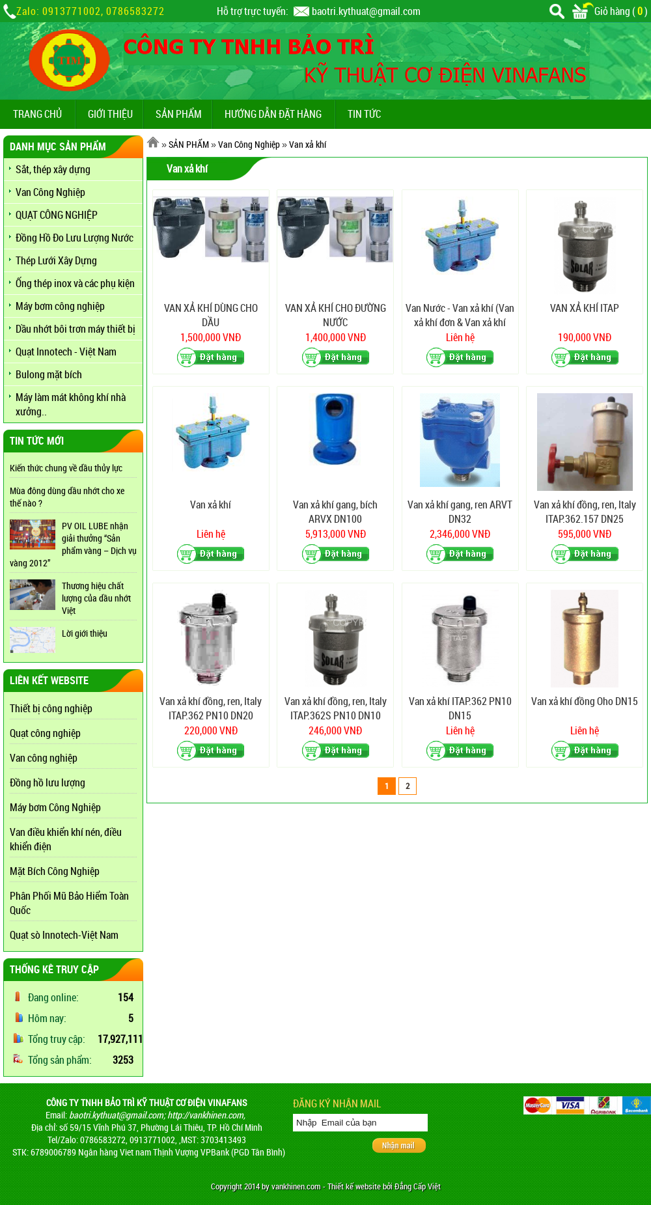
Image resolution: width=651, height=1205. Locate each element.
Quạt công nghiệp (45, 733)
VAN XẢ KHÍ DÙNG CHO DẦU (211, 315)
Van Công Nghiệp (50, 192)
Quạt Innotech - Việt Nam (66, 351)
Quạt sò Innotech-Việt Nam (64, 935)
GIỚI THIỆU (110, 114)
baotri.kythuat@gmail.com (366, 11)
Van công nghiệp (43, 758)
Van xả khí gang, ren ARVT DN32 (460, 511)
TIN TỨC (364, 114)
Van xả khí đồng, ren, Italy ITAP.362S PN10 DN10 (335, 708)
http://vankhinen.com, (206, 1115)
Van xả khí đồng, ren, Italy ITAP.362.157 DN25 (585, 511)
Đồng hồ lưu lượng (47, 782)
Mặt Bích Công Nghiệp (55, 871)
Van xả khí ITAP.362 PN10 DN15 (460, 708)
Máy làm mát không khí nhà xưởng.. (71, 404)
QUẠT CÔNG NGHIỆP (57, 215)
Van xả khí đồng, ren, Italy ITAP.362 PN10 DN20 (210, 708)
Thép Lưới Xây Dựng (56, 260)
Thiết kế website (354, 1186)
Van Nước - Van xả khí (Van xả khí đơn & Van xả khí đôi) (460, 315)
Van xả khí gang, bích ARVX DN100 (335, 511)
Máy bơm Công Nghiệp (55, 807)
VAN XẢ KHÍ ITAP (584, 308)
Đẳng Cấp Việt (418, 1186)
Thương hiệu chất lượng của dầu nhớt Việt (96, 597)
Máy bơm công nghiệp (60, 306)
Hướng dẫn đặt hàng (273, 114)
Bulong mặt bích (49, 374)
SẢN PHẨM (179, 114)
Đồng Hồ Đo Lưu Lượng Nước (74, 237)
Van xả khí (307, 144)
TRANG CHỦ (37, 114)
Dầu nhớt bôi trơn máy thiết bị (75, 329)
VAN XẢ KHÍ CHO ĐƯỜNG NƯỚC (335, 315)
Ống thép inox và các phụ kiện (75, 283)
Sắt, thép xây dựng (53, 169)
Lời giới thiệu (84, 633)
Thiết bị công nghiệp (51, 708)
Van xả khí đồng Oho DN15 (584, 701)
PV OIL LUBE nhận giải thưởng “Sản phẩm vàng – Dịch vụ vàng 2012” (73, 544)
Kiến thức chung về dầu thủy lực (66, 468)
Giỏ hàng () (610, 11)
